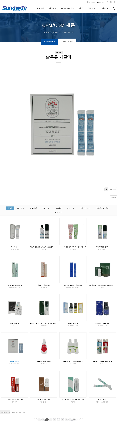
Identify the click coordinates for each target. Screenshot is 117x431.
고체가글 (45, 159)
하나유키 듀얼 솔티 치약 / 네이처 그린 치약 (72, 199)
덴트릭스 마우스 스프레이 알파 (102, 313)
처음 (35, 370)
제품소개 (52, 10)
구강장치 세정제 (102, 159)
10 (74, 371)
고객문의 (41, 398)
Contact (100, 2)
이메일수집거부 (22, 398)
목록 (113, 148)
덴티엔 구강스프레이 (43, 237)
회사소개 (40, 10)
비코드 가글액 (102, 352)
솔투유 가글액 (14, 313)
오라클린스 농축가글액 (102, 275)
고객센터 (91, 10)
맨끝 (81, 370)
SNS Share (110, 140)
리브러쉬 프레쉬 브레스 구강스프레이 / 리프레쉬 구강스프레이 (43, 199)
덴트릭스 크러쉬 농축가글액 (14, 352)
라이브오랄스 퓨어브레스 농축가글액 (72, 352)
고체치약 (33, 159)
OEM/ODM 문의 (67, 10)
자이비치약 (14, 199)
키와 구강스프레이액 (102, 199)
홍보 (81, 10)
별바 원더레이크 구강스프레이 (72, 237)
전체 (10, 159)
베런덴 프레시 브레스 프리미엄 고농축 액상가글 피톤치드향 (43, 275)
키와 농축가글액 (72, 275)
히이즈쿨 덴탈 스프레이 (14, 237)
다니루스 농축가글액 (43, 352)
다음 (77, 370)
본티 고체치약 (14, 275)
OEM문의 (34, 398)
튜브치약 (20, 159)
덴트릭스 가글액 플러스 (43, 313)
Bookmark (91, 2)
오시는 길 (104, 10)
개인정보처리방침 (7, 398)
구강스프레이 (84, 159)
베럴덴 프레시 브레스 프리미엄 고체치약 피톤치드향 (102, 237)
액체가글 (70, 159)
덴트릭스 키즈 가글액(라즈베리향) (72, 313)
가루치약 (58, 159)
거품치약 (58, 163)
